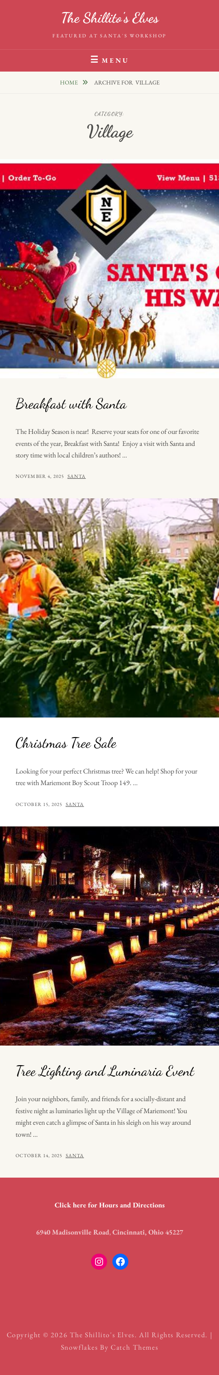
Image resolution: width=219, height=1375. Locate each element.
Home (69, 82)
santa (77, 476)
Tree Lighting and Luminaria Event (105, 1070)
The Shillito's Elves (110, 17)
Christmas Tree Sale (66, 742)
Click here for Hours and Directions (110, 1205)
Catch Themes (134, 1347)
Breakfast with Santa (71, 403)
